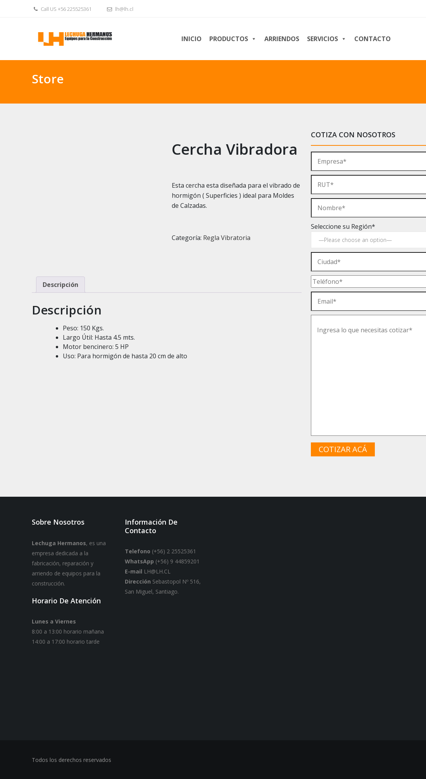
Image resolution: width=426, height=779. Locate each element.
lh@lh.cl (119, 8)
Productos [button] (233, 39)
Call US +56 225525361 (61, 8)
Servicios (327, 39)
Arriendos (281, 39)
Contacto (372, 39)
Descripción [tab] (60, 284)
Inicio (191, 39)
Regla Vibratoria (226, 237)
